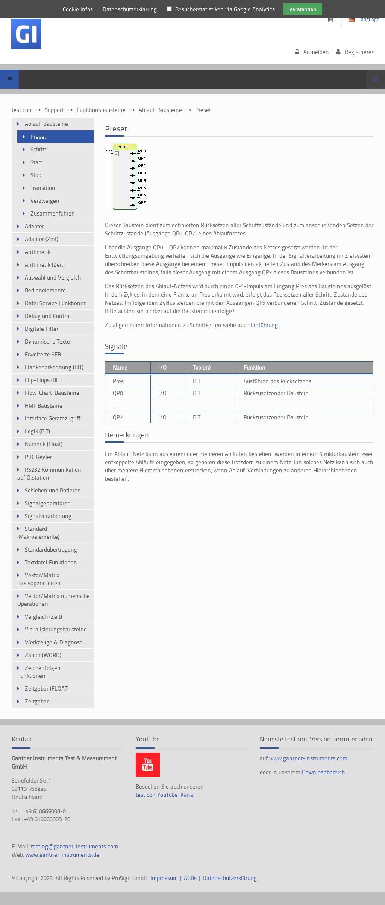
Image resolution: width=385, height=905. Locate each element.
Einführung (264, 325)
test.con (22, 110)
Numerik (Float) (43, 444)
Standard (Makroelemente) (38, 533)
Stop (35, 175)
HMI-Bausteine (43, 406)
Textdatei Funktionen (51, 562)
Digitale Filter (41, 329)
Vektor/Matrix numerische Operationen (53, 600)
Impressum (164, 878)
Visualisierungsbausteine (56, 629)
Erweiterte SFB (43, 354)
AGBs (191, 878)
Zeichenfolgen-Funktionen (40, 672)
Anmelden (316, 52)
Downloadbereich (323, 772)
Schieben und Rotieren (53, 490)
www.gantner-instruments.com (308, 758)
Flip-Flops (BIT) (43, 380)
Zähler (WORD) (43, 655)
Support (54, 110)
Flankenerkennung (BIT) (54, 367)
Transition (42, 188)
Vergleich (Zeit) (43, 617)
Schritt (38, 149)
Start (36, 162)
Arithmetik (37, 252)
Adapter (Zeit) (41, 239)
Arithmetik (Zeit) (45, 265)
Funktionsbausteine (101, 110)
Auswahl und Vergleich (53, 277)
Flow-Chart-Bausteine (52, 393)
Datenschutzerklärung (230, 878)
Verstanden (302, 9)
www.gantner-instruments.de (62, 855)
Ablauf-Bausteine (160, 110)
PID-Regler (38, 457)
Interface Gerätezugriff (52, 418)
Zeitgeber (37, 701)
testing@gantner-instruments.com (74, 846)
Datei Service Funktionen (56, 303)
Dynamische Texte (47, 341)
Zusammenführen (52, 213)
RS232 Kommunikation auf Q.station (49, 474)
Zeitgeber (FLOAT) (47, 689)
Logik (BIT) (37, 431)
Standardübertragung (51, 549)
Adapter (34, 226)
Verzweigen (44, 201)
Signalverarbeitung (48, 516)
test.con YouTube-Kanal (165, 795)
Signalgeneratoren (48, 503)
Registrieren (360, 52)
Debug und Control (48, 316)
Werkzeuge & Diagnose (54, 642)
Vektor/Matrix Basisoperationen (39, 579)
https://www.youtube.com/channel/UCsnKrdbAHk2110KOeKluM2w (330, 19)
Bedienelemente (45, 290)
